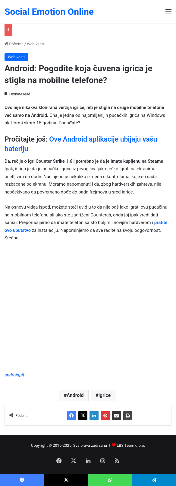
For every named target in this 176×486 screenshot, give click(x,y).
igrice (105, 395)
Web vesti (35, 44)
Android (75, 395)
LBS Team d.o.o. (131, 445)
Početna (14, 44)
